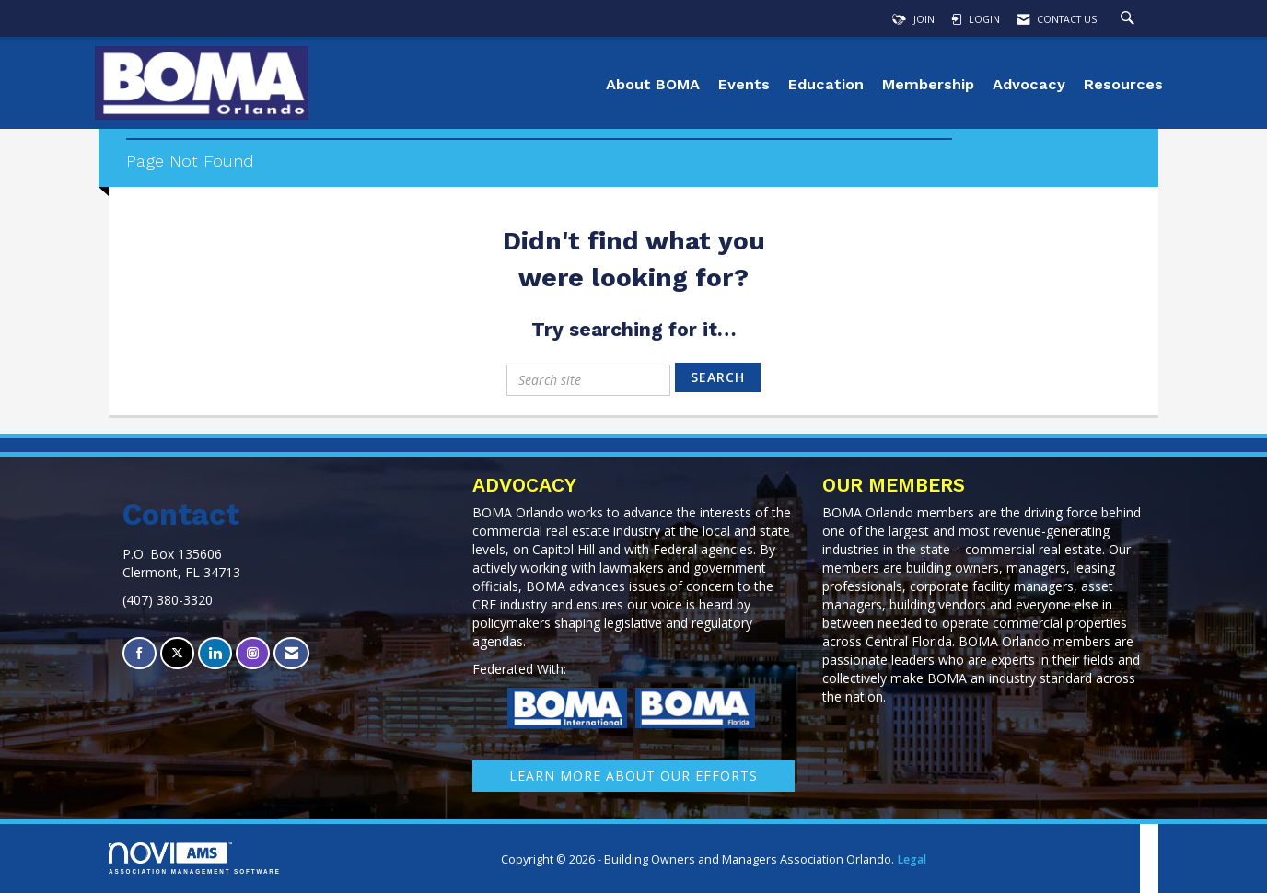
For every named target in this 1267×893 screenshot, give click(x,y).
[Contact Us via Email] (291, 653)
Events (744, 84)
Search (718, 377)
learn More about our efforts (633, 775)
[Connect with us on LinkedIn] (215, 653)
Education (826, 84)
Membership (928, 84)
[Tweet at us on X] (177, 653)
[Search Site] (1129, 19)
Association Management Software (195, 858)
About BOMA (653, 84)
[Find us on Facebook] (139, 653)
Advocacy (1029, 84)
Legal (911, 859)
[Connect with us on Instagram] (253, 653)
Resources (1123, 84)
